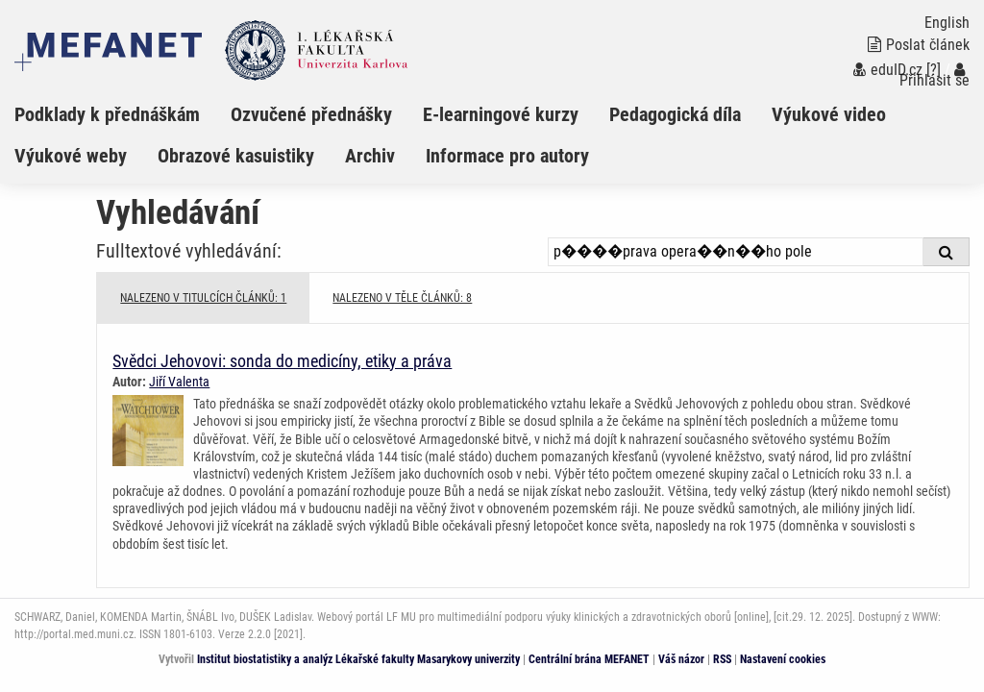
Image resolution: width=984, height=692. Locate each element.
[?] (933, 70)
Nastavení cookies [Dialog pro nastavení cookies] (782, 659)
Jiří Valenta (179, 381)
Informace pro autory (507, 155)
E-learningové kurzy (500, 114)
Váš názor (681, 659)
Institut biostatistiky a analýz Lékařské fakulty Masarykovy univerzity (358, 659)
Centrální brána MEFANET (589, 659)
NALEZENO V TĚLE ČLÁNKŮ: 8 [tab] (402, 298)
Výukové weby (70, 155)
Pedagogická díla (675, 114)
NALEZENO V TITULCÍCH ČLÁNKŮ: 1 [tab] (203, 298)
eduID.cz (887, 70)
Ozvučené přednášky (311, 114)
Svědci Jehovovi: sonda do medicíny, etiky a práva (282, 361)
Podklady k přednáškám (107, 114)
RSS (722, 659)
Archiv (370, 155)
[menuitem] (122, 114)
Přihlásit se (934, 75)
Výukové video (829, 114)
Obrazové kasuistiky (236, 155)
